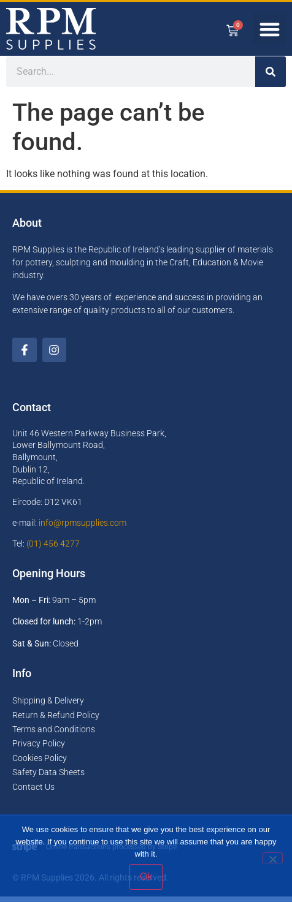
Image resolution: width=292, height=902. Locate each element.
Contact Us (33, 792)
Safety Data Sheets (48, 778)
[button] (269, 29)
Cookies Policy (39, 763)
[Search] (270, 77)
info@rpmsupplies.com (82, 528)
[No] (272, 857)
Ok (146, 876)
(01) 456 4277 (53, 549)
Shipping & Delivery (48, 706)
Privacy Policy (38, 749)
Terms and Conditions (53, 735)
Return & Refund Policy (55, 721)
